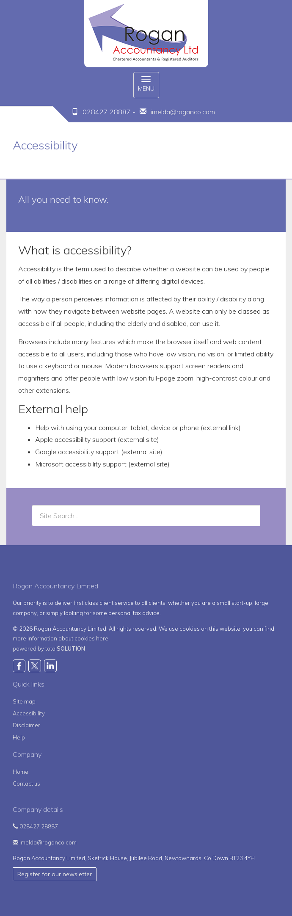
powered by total (49, 648)
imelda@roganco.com (183, 112)
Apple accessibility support (75, 439)
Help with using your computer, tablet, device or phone (117, 427)
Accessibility (29, 713)
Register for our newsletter (54, 874)
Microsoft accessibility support (81, 464)
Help (19, 737)
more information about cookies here (60, 638)
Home (20, 771)
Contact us (26, 783)
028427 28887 (35, 826)
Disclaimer (26, 725)
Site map (24, 701)
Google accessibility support (77, 451)
